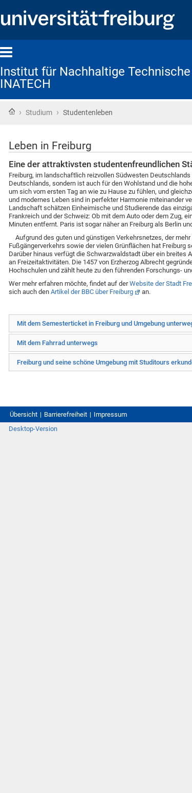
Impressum (110, 414)
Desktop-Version (33, 429)
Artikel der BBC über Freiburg (92, 292)
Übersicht (23, 414)
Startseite (12, 111)
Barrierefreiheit (65, 414)
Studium (39, 112)
